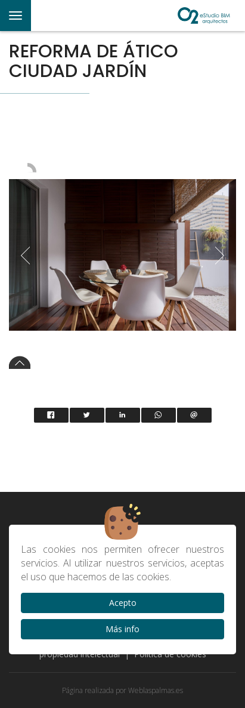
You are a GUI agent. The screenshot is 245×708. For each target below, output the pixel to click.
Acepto (123, 602)
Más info (122, 629)
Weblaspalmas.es (155, 690)
